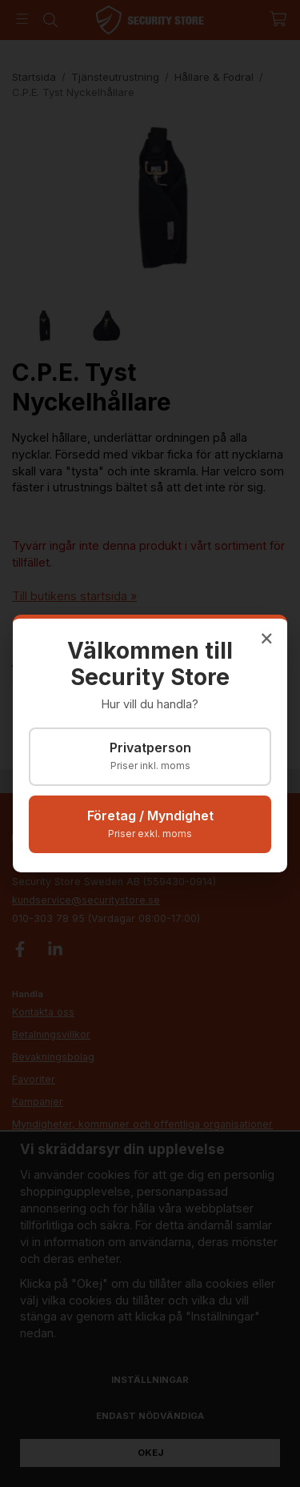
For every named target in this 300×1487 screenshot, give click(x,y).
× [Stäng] (266, 637)
